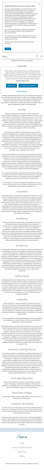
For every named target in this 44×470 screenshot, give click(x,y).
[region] (22, 81)
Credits (22, 443)
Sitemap (22, 456)
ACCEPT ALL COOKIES (28, 85)
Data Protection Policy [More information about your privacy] (22, 81)
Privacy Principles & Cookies (22, 447)
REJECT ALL (11, 85)
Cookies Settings (22, 91)
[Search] (37, 2)
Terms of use (22, 452)
